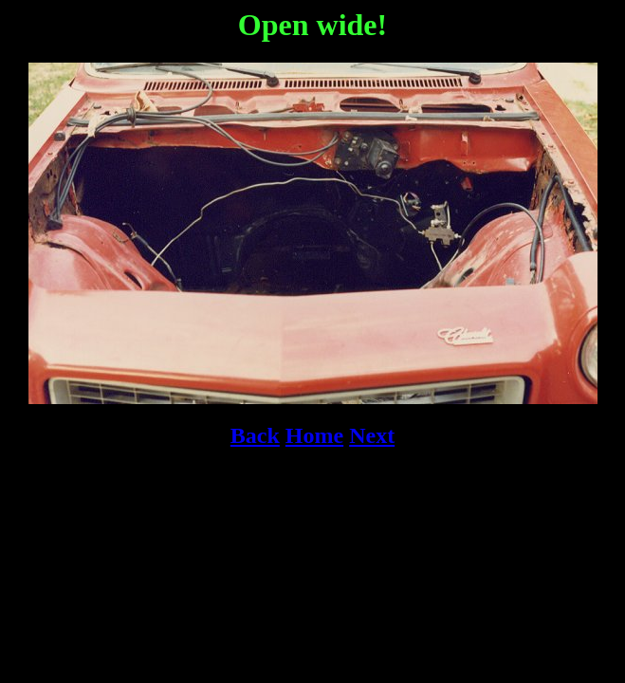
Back (255, 435)
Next (372, 435)
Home (314, 435)
